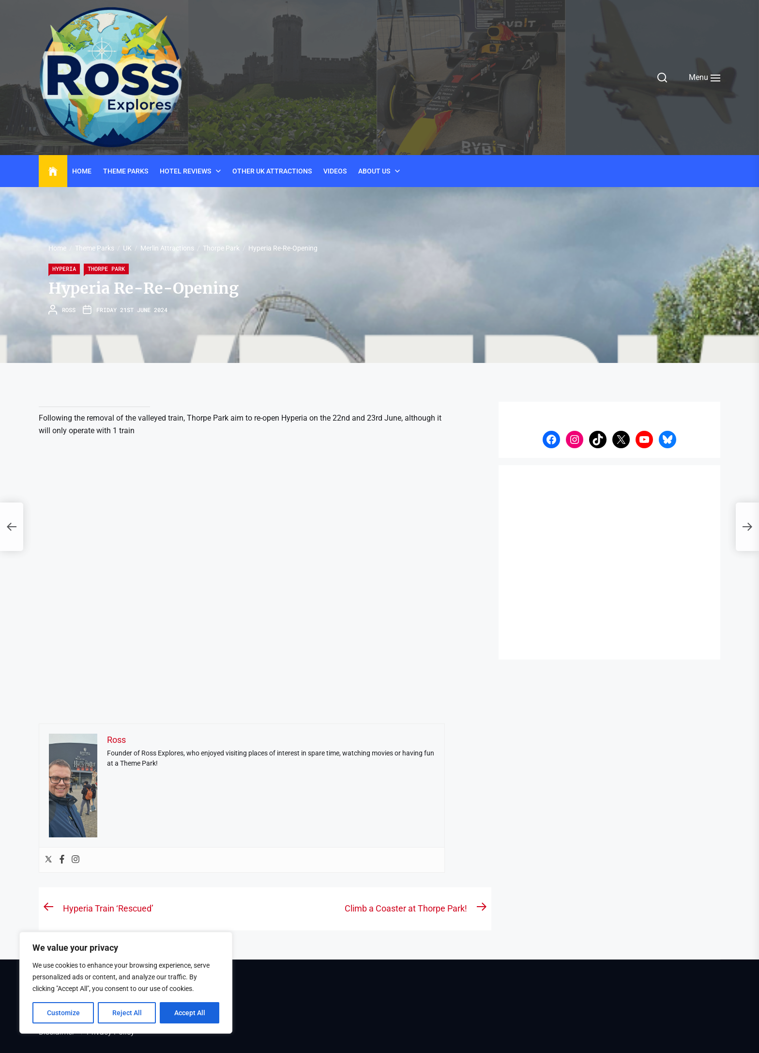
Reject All (127, 1013)
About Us (374, 171)
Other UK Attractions (272, 171)
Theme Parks (125, 171)
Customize (63, 1013)
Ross (69, 310)
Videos (335, 171)
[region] (125, 983)
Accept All (189, 1013)
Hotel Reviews (185, 171)
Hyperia (64, 268)
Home (81, 171)
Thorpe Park (106, 268)
